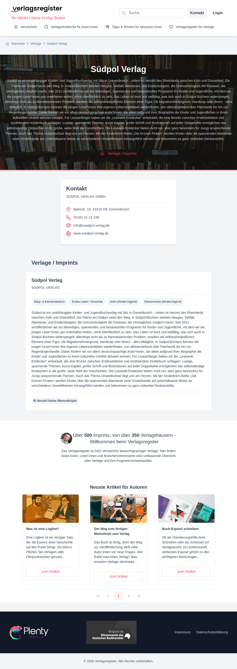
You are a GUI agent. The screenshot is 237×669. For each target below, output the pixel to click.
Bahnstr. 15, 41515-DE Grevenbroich (97, 209)
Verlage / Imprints (118, 153)
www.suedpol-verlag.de (87, 233)
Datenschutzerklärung (212, 632)
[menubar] (114, 27)
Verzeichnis (25, 27)
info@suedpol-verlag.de (87, 225)
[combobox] (151, 13)
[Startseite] (28, 632)
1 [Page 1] (118, 596)
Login (218, 13)
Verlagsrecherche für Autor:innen (71, 27)
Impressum (183, 632)
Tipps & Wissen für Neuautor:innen (134, 27)
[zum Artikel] (50, 572)
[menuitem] (25, 27)
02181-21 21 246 (82, 217)
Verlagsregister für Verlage (191, 27)
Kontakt (197, 13)
